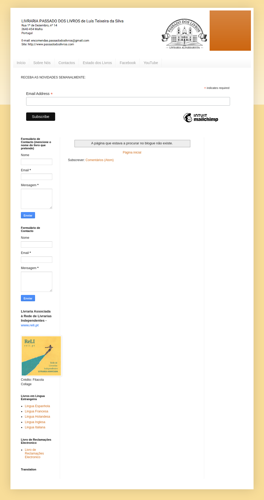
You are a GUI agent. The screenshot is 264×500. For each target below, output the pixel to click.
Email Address (39, 93)
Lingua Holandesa (37, 416)
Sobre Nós (41, 63)
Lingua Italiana (35, 427)
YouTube (151, 63)
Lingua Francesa (36, 411)
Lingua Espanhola (37, 406)
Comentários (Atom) (99, 160)
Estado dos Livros (97, 63)
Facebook (128, 63)
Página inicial (132, 152)
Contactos (67, 63)
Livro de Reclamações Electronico (34, 453)
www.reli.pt (30, 325)
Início (21, 63)
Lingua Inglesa (35, 422)
